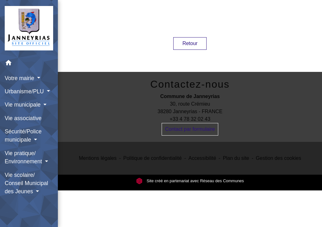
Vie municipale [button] (23, 105)
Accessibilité (202, 158)
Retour (189, 43)
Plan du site (236, 158)
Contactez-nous (190, 84)
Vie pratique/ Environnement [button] (24, 157)
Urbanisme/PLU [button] (25, 91)
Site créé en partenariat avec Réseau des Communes (190, 180)
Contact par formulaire (190, 129)
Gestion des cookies (278, 158)
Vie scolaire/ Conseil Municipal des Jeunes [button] (26, 183)
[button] (29, 63)
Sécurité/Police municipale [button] (23, 135)
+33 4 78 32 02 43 (189, 119)
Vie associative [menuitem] (23, 118)
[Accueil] (29, 28)
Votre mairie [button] (20, 78)
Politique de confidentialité (152, 158)
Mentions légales (98, 158)
